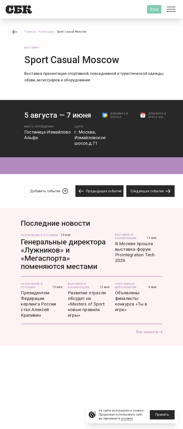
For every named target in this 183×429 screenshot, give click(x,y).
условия (127, 418)
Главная (30, 31)
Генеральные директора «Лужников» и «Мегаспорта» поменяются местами (63, 254)
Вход (154, 9)
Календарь (46, 31)
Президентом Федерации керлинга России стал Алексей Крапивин (38, 304)
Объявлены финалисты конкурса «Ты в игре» (131, 301)
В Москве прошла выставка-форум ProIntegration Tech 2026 (135, 252)
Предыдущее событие (99, 191)
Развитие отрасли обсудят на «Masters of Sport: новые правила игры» (87, 304)
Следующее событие (150, 191)
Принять (162, 414)
